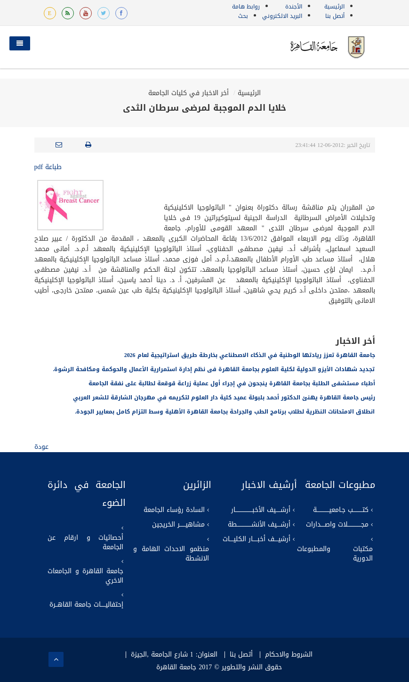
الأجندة (293, 6)
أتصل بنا (335, 16)
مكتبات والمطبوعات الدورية (335, 553)
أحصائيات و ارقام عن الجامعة (85, 542)
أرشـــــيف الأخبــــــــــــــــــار (260, 510)
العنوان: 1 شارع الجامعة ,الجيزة (174, 654)
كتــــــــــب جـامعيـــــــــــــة (341, 510)
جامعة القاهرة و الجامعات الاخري (85, 576)
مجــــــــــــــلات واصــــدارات (337, 524)
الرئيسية (334, 6)
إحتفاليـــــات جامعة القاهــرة (86, 604)
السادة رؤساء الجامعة (174, 510)
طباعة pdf (48, 167)
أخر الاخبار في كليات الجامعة (188, 93)
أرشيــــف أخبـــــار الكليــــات (256, 539)
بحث (243, 16)
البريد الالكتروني (282, 16)
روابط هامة (246, 6)
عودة (41, 446)
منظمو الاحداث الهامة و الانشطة (171, 553)
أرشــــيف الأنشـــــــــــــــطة (259, 524)
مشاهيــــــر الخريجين (178, 524)
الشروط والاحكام (289, 654)
